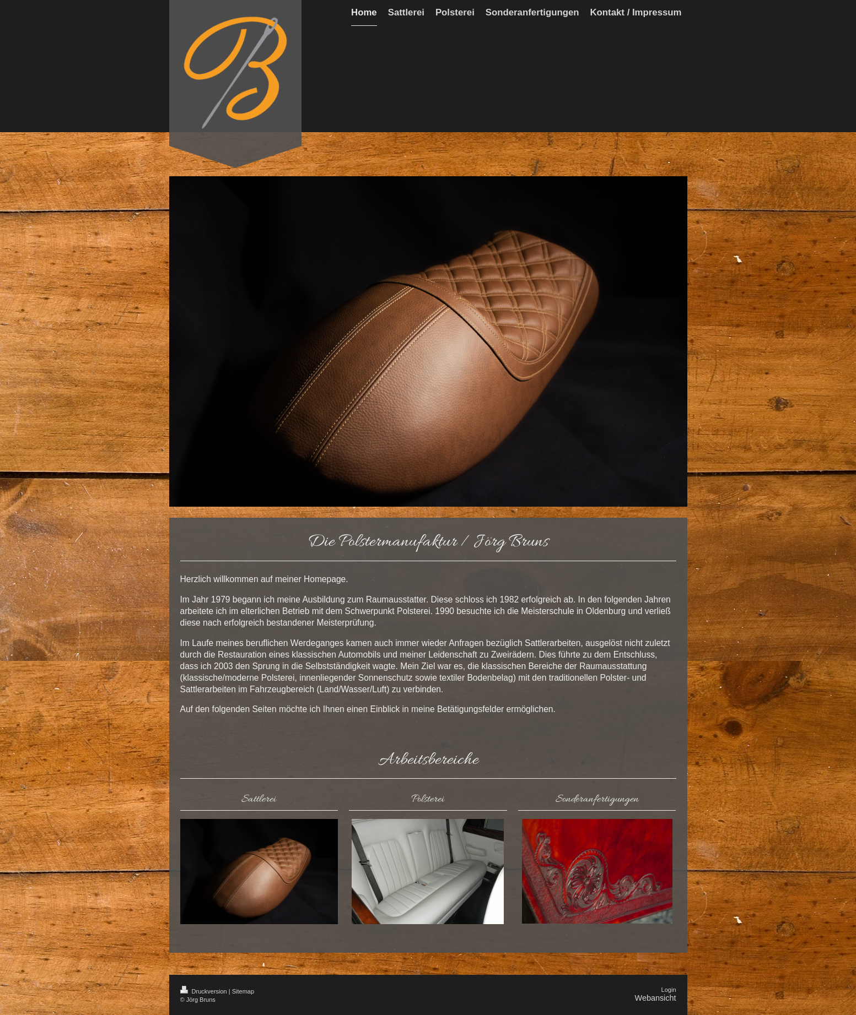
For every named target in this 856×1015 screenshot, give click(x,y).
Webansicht (655, 998)
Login (668, 989)
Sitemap (243, 991)
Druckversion (204, 991)
